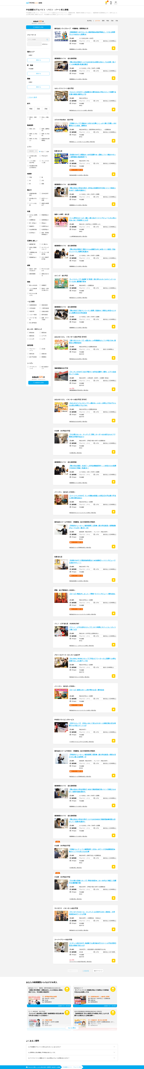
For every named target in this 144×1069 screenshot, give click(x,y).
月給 (45, 109)
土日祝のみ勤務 (33, 156)
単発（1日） (32, 128)
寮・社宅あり (33, 223)
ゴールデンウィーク (33, 367)
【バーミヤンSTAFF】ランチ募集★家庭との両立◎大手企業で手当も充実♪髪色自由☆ (92, 497)
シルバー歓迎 (33, 314)
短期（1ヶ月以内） (33, 134)
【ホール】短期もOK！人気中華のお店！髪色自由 (86, 690)
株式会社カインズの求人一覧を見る (78, 297)
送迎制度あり (45, 220)
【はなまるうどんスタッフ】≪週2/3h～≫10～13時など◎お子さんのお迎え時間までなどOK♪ (92, 404)
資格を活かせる (45, 274)
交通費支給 (32, 220)
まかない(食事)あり (33, 215)
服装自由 (31, 335)
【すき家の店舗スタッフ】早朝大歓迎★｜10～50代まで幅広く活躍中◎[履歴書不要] (92, 882)
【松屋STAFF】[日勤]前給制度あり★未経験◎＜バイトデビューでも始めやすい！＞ (92, 562)
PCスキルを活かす (45, 269)
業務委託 (44, 357)
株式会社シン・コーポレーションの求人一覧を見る (82, 141)
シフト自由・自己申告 (33, 161)
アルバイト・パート (33, 349)
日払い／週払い (45, 118)
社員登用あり (45, 229)
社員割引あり (45, 226)
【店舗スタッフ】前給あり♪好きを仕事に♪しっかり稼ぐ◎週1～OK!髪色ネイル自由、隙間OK (92, 125)
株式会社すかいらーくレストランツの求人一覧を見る (83, 512)
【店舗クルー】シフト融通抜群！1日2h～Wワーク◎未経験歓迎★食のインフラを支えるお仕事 (92, 850)
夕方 (43, 180)
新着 (103, 20)
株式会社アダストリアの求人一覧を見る (79, 677)
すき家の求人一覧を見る (76, 452)
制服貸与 (31, 226)
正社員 (43, 348)
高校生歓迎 (45, 305)
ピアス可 (44, 335)
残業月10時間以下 (45, 204)
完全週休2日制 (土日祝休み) (33, 166)
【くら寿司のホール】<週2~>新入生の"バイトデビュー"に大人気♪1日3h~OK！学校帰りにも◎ (92, 219)
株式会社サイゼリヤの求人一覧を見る (79, 930)
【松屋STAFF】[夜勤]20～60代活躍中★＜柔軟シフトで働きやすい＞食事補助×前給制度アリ (92, 156)
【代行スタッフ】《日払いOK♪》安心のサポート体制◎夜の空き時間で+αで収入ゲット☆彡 (92, 724)
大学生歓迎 (32, 308)
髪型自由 (44, 332)
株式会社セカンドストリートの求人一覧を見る (81, 110)
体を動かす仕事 (33, 199)
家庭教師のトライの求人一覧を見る (78, 49)
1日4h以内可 (45, 193)
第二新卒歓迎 (33, 322)
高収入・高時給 (33, 118)
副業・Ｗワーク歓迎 (45, 318)
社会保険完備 (33, 229)
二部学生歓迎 (45, 308)
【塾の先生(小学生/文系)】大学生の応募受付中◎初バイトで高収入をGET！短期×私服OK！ (92, 189)
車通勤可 (44, 285)
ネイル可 (31, 339)
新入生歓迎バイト (45, 367)
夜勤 (43, 183)
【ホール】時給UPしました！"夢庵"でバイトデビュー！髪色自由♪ (92, 594)
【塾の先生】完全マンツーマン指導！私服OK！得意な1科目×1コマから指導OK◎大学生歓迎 (92, 312)
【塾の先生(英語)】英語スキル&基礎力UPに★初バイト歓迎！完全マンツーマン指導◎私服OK (92, 250)
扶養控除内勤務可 (33, 194)
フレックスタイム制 (45, 161)
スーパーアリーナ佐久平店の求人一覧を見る (81, 961)
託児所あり (32, 232)
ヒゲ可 (43, 339)
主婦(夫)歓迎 (45, 311)
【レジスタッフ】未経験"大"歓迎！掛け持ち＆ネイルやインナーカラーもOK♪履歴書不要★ (92, 280)
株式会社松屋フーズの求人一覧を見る (79, 175)
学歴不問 (31, 311)
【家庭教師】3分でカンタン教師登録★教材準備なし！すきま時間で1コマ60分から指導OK (92, 33)
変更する (38, 60)
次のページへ (98, 970)
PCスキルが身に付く (33, 294)
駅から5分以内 (33, 285)
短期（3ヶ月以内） (45, 134)
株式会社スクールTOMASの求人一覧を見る (80, 547)
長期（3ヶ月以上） (33, 139)
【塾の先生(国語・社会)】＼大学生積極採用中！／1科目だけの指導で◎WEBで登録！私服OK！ (92, 467)
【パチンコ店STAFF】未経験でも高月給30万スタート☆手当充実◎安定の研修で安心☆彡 (92, 944)
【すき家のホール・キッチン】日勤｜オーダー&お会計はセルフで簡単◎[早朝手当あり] (92, 436)
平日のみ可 (45, 156)
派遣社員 (44, 353)
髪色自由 (31, 332)
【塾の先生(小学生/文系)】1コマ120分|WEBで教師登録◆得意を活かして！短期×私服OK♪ (92, 821)
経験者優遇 (32, 273)
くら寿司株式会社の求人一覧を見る (78, 236)
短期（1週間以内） (45, 129)
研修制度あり (45, 215)
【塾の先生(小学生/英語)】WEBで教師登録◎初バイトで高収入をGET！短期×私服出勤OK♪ (92, 791)
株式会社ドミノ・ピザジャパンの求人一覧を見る (82, 645)
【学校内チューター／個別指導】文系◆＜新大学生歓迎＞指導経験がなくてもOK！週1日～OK (92, 527)
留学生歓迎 (45, 314)
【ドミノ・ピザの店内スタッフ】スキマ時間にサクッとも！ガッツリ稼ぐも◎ (92, 628)
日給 (38, 109)
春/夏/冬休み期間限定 (45, 139)
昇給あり (44, 223)
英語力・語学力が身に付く (45, 289)
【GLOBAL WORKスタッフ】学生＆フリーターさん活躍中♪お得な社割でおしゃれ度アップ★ (92, 660)
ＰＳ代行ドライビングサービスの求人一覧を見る (82, 741)
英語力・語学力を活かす (33, 269)
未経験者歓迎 (33, 305)
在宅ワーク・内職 (45, 199)
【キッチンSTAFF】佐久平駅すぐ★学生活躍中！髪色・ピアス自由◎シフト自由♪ (92, 373)
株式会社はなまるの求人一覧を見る (78, 359)
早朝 (30, 177)
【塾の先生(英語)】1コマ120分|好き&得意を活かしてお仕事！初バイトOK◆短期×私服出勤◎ (92, 63)
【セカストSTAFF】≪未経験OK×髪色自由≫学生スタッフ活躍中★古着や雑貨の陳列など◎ (92, 93)
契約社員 (31, 353)
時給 (30, 109)
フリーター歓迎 (33, 318)
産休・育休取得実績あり (45, 233)
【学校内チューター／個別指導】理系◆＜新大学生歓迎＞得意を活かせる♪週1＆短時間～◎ (92, 756)
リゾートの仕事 (33, 204)
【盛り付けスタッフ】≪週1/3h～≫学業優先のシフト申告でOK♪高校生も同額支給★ (92, 342)
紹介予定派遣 (33, 357)
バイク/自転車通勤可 (33, 289)
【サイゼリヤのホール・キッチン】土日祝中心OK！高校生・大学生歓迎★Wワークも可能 (92, 913)
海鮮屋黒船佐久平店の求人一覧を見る (79, 390)
